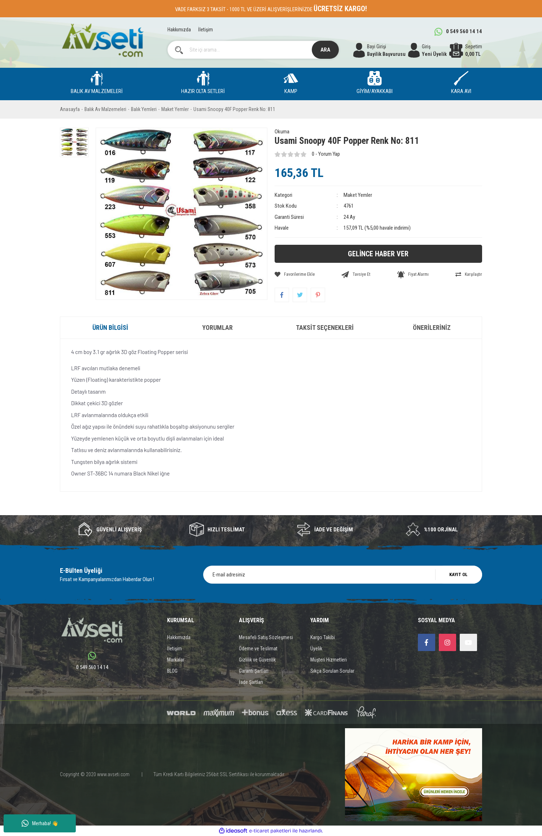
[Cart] (465, 50)
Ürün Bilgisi (110, 327)
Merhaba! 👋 (40, 823)
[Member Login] (427, 50)
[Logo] (102, 40)
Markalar (175, 660)
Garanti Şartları (253, 671)
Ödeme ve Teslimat (258, 648)
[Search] (253, 50)
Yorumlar (217, 327)
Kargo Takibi (322, 637)
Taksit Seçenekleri (325, 327)
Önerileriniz (432, 327)
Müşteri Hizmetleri (328, 660)
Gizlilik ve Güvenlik (257, 660)
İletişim (205, 29)
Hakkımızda (179, 29)
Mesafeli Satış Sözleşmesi (266, 637)
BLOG (172, 671)
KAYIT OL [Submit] (458, 574)
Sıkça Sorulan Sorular (332, 671)
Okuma (282, 131)
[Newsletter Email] (342, 575)
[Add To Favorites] (295, 274)
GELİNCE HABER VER (378, 253)
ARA (325, 50)
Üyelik (316, 648)
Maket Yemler (358, 195)
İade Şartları (251, 682)
